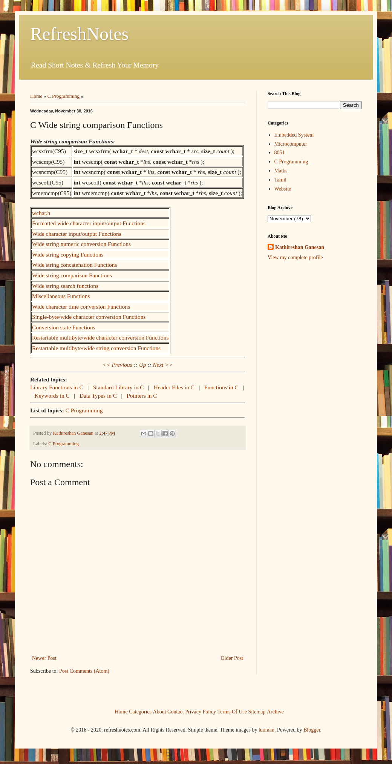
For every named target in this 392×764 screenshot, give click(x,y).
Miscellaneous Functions (61, 296)
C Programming (63, 96)
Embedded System (294, 135)
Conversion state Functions (63, 327)
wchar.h (41, 213)
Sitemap (257, 712)
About (159, 712)
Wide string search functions (65, 286)
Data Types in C (99, 395)
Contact (175, 712)
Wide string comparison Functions (72, 275)
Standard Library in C (119, 387)
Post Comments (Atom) (84, 671)
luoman (266, 730)
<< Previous (117, 364)
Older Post (232, 658)
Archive (275, 712)
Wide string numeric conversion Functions (81, 244)
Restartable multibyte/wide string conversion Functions (96, 348)
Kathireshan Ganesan (299, 247)
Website (282, 189)
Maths (281, 171)
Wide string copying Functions (68, 254)
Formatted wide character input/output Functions (88, 223)
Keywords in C (53, 395)
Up (142, 364)
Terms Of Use (232, 712)
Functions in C (222, 387)
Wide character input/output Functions (76, 234)
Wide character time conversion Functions (81, 306)
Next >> (163, 364)
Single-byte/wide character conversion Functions (88, 317)
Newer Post (44, 658)
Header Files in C (175, 387)
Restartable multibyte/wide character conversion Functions (100, 337)
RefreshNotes (79, 34)
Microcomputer (290, 144)
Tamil (280, 180)
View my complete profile (295, 257)
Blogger (311, 730)
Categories (140, 712)
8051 (279, 152)
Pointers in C (142, 395)
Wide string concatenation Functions (74, 264)
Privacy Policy (200, 712)
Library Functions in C (57, 387)
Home (36, 96)
